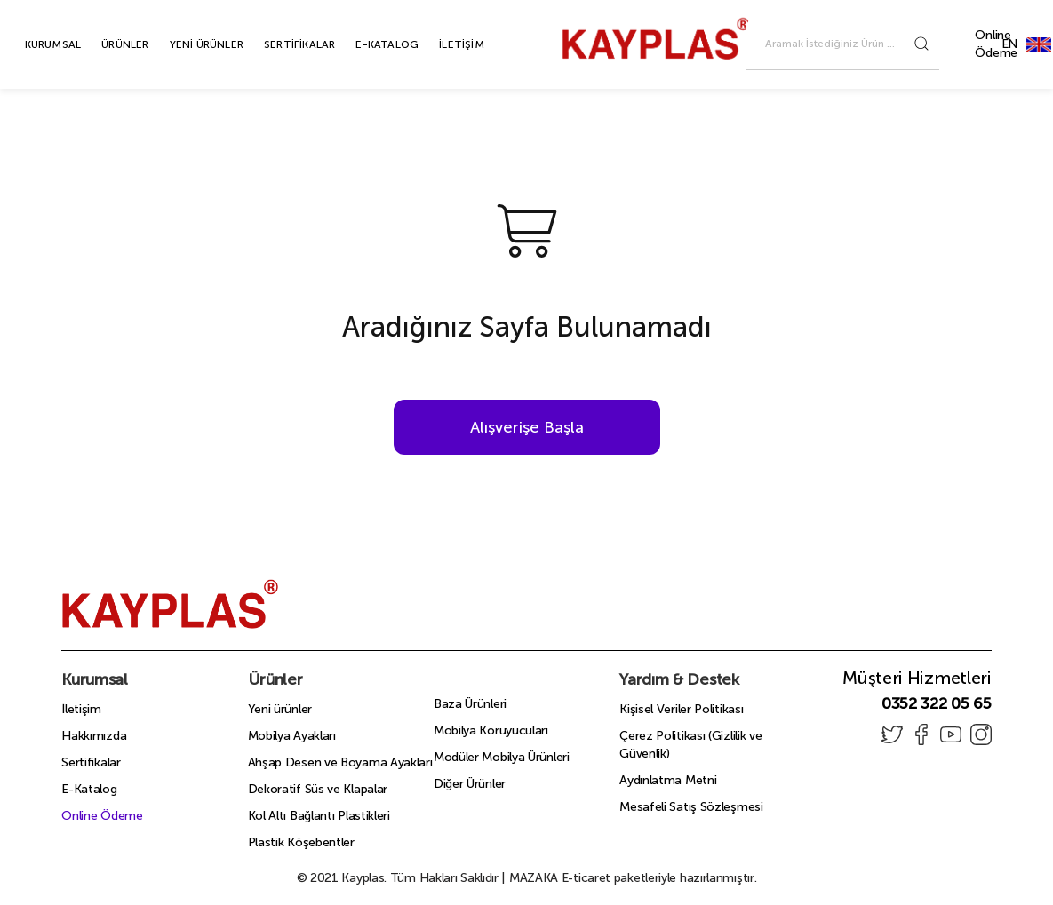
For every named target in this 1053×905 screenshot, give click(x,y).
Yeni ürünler (280, 709)
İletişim (81, 709)
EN (1038, 44)
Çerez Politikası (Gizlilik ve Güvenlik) (690, 744)
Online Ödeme (996, 44)
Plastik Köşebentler (301, 842)
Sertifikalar (90, 762)
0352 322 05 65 (936, 703)
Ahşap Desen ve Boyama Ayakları (340, 762)
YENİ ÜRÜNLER (186, 44)
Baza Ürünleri (470, 703)
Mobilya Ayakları (292, 735)
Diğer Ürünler (470, 783)
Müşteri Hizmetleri (917, 678)
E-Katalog (88, 789)
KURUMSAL (33, 44)
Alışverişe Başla (527, 427)
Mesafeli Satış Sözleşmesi (691, 806)
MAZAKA (533, 877)
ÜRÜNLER (104, 44)
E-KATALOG (366, 44)
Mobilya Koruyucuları (491, 730)
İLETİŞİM (441, 44)
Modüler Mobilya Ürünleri (502, 757)
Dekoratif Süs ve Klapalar (318, 789)
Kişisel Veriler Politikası (681, 709)
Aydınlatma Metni (667, 780)
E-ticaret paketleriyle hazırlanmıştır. (633, 877)
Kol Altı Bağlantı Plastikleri (319, 815)
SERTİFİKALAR (279, 44)
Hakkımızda (93, 735)
